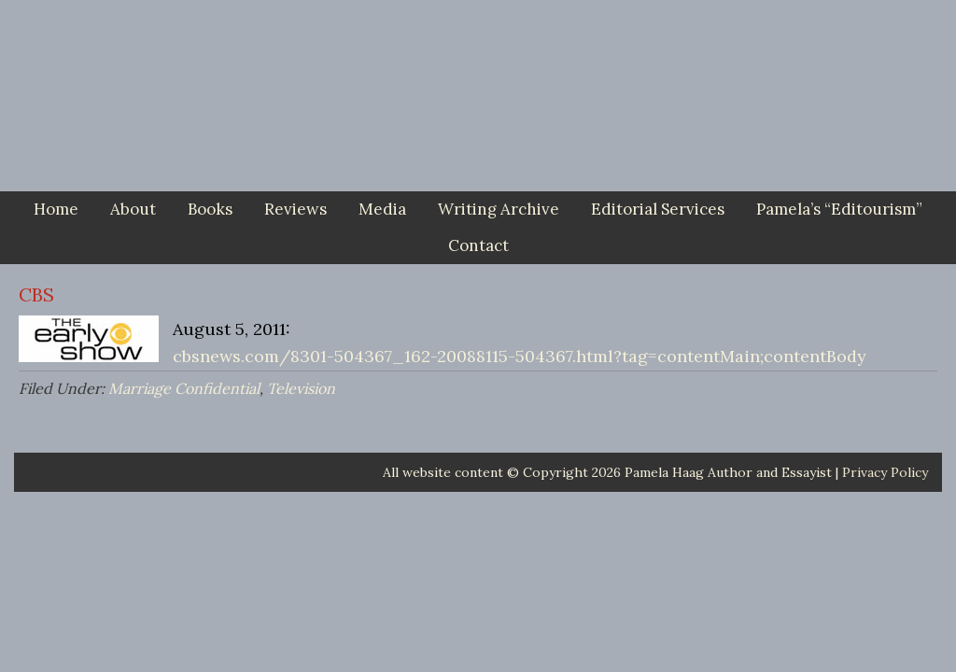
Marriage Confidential (184, 388)
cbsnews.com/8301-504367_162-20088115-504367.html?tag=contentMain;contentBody (519, 356)
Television (301, 388)
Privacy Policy (885, 472)
